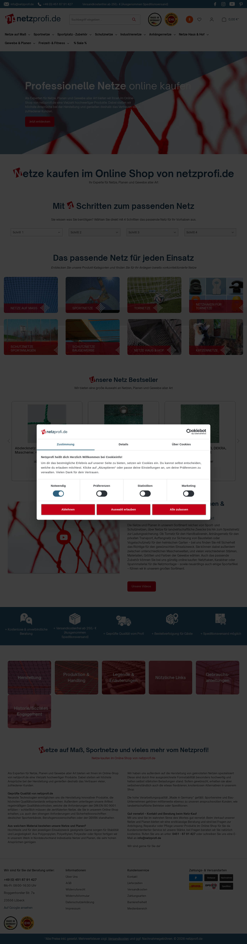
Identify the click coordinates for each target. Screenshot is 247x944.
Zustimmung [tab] (65, 444)
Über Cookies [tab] (181, 444)
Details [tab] (123, 444)
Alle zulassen (179, 509)
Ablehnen (67, 509)
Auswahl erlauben (123, 509)
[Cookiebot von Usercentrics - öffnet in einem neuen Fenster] (189, 432)
